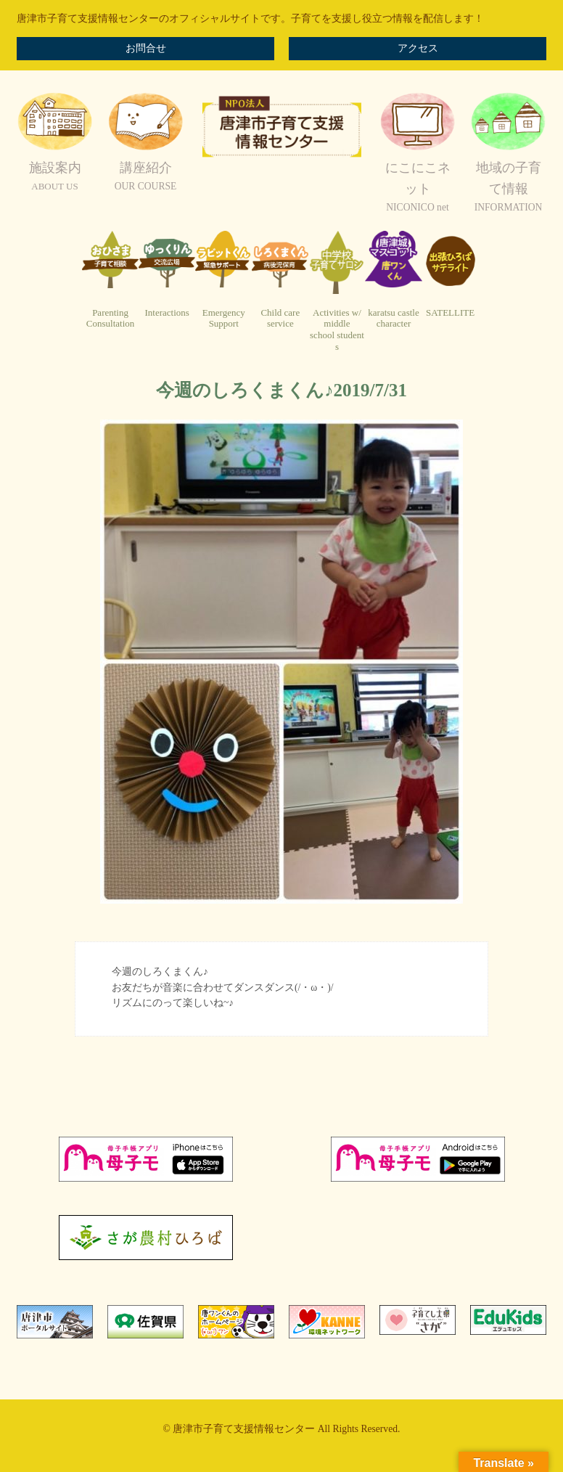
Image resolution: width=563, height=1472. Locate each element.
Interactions (166, 312)
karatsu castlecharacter (393, 318)
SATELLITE (450, 312)
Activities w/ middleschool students (337, 329)
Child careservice (280, 318)
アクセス (418, 48)
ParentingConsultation (110, 318)
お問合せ (146, 48)
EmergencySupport (223, 318)
